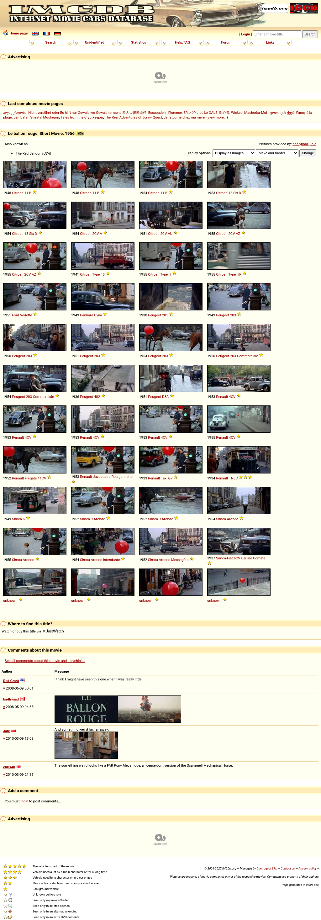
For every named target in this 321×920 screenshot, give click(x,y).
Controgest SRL (266, 868)
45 (103, 274)
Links (270, 42)
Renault (222, 396)
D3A (165, 396)
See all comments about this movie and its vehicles (45, 660)
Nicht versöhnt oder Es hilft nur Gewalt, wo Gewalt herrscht (74, 112)
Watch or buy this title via (33, 631)
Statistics (138, 42)
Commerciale (247, 356)
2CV (95, 233)
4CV (232, 396)
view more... (217, 117)
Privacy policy (307, 868)
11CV (42, 478)
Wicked (237, 112)
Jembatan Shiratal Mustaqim (36, 117)
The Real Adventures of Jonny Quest (133, 117)
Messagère (180, 560)
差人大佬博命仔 (134, 112)
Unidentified (94, 42)
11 (26, 193)
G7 (170, 478)
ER (185, 112)
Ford (15, 315)
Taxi (164, 478)
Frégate (31, 478)
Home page (18, 33)
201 (165, 315)
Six (235, 193)
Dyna (98, 315)
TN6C (233, 478)
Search (50, 42)
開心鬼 (224, 112)
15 (230, 193)
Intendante (111, 560)
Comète (259, 558)
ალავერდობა (15, 112)
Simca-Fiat (224, 558)
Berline (246, 558)
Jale (313, 144)
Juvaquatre (101, 476)
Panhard (86, 315)
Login (245, 34)
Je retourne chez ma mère (184, 117)
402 (97, 396)
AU (170, 233)
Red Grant (11, 681)
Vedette (26, 315)
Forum (226, 42)
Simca (17, 519)
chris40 (9, 767)
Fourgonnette (121, 476)
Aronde (99, 519)
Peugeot (154, 315)
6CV (237, 558)
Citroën (17, 193)
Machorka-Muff (256, 112)
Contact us (288, 868)
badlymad (300, 144)
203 (233, 315)
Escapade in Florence (165, 112)
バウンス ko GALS (203, 112)
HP (239, 274)
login (25, 801)
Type (96, 274)
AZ (238, 233)
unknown (10, 600)
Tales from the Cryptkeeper (82, 117)
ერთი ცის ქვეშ (282, 112)
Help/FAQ (182, 42)
